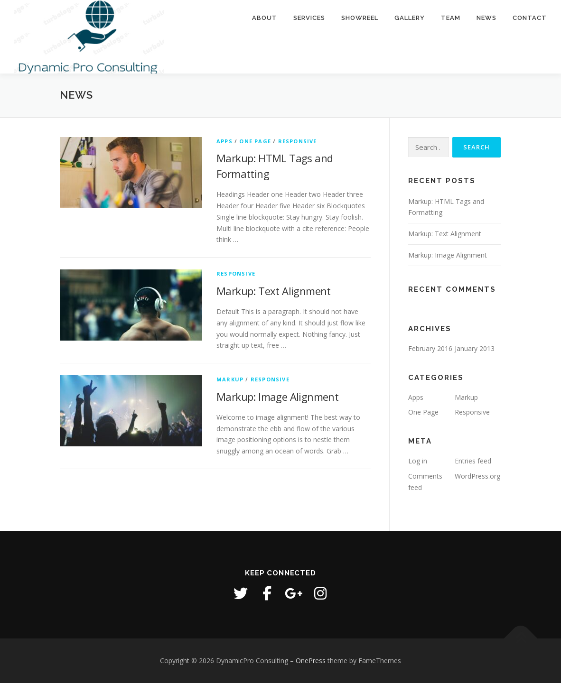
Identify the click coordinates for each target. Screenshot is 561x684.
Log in (417, 462)
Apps (224, 142)
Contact (530, 17)
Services (309, 17)
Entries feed (473, 462)
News (486, 17)
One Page (255, 142)
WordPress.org (477, 476)
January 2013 (475, 349)
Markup (229, 380)
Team (450, 17)
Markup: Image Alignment (277, 397)
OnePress (311, 661)
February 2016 (430, 349)
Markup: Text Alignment (273, 292)
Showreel (359, 17)
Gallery (409, 17)
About (264, 17)
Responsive (297, 142)
